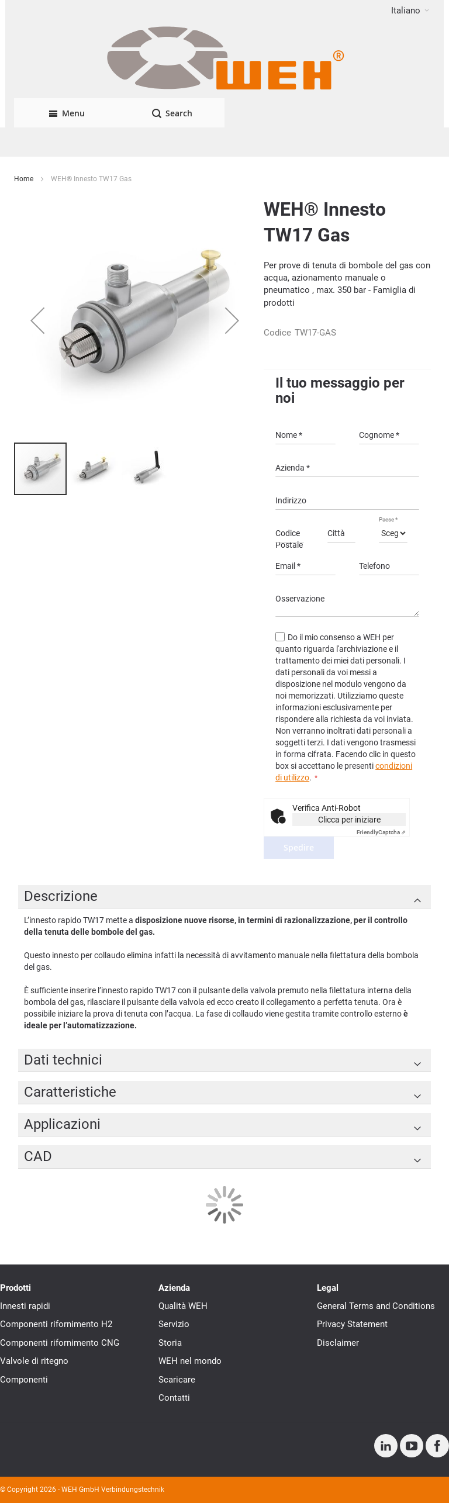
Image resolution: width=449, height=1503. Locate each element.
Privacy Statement (352, 1324)
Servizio (173, 1324)
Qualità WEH (183, 1306)
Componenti (24, 1379)
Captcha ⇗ (381, 832)
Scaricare (176, 1379)
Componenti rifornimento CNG (59, 1343)
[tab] (224, 896)
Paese (388, 519)
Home (23, 179)
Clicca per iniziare (349, 819)
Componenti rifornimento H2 (56, 1324)
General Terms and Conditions (376, 1306)
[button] (410, 10)
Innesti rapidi (25, 1306)
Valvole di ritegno (34, 1361)
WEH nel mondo (190, 1361)
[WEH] (224, 59)
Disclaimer (338, 1343)
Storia (170, 1343)
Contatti (174, 1398)
